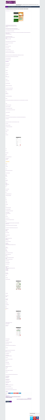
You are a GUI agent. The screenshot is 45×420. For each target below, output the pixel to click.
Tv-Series (31, 64)
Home (7, 5)
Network (31, 57)
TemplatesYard (10, 419)
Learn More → (7, 415)
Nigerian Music (32, 59)
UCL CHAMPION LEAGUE (32, 65)
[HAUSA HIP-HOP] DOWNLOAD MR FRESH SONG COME (36, 20)
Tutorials (12, 10)
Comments (15, 10)
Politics (31, 61)
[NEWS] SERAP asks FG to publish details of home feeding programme (36, 23)
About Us (9, 5)
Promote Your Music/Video (28, 5)
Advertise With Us (13, 5)
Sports (31, 62)
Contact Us (17, 5)
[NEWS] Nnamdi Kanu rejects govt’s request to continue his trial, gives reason (36, 18)
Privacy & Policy (22, 5)
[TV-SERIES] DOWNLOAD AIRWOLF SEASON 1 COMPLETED (36, 25)
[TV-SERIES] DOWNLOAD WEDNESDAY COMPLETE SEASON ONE (36, 28)
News (31, 58)
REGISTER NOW (7, 61)
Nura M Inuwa (32, 60)
